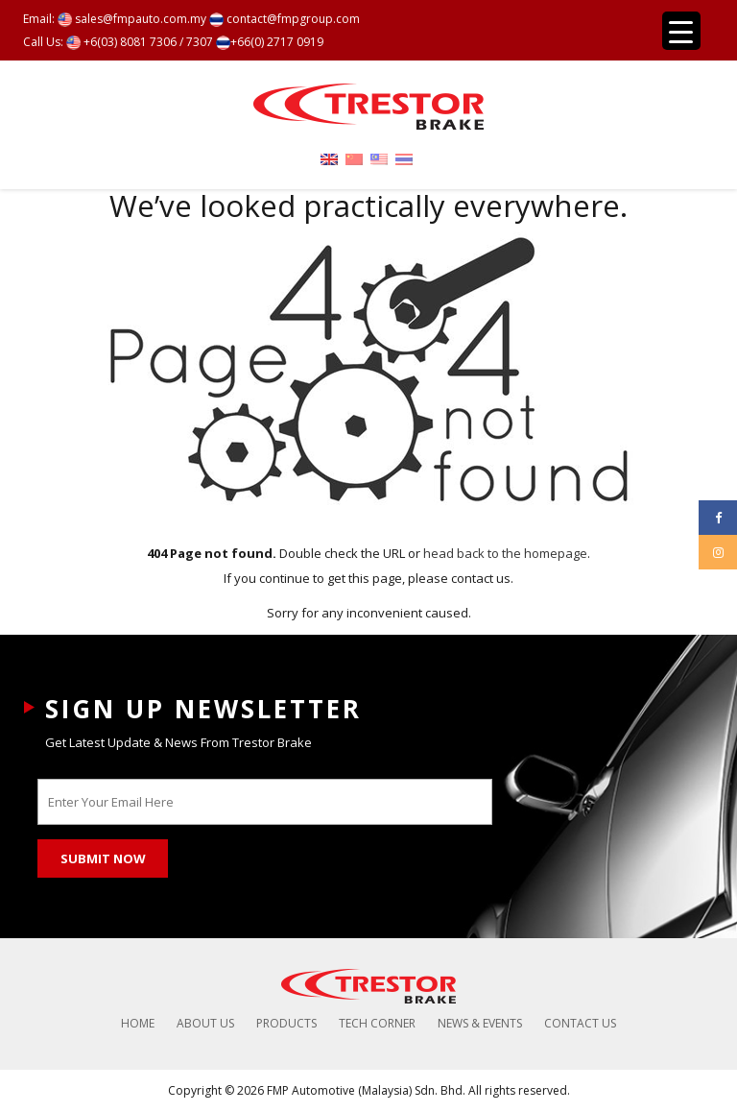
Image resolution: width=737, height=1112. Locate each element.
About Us (205, 1023)
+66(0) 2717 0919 (269, 42)
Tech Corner (377, 1023)
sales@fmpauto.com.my (132, 19)
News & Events (480, 1023)
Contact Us (580, 1023)
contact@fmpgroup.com (284, 19)
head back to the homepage (505, 553)
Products (286, 1023)
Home (138, 1023)
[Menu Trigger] (681, 31)
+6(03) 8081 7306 (121, 42)
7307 (199, 42)
